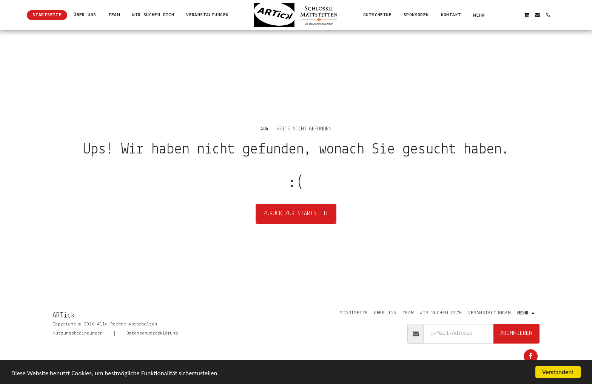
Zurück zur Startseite (296, 214)
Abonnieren (516, 333)
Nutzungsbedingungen (77, 333)
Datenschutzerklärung (152, 333)
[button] (504, 14)
